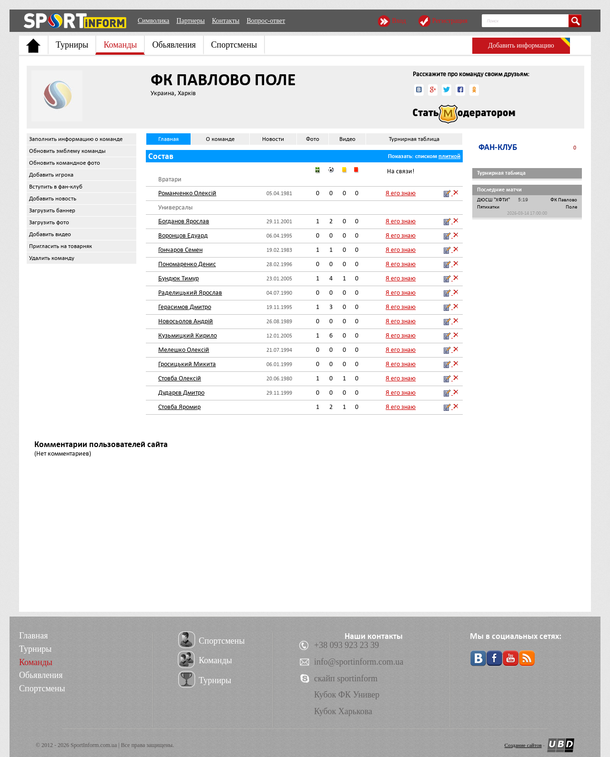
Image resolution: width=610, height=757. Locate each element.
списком (426, 156)
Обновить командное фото (64, 162)
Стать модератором (464, 114)
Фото (312, 139)
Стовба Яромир (179, 406)
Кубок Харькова (343, 711)
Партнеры (190, 20)
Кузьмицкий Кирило (187, 335)
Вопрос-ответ (265, 20)
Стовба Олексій (179, 378)
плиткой (449, 156)
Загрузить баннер (52, 210)
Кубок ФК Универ (346, 694)
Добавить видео (50, 234)
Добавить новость (52, 198)
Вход (399, 20)
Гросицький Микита (187, 364)
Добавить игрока (51, 174)
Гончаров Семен (180, 249)
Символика (153, 20)
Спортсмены (234, 45)
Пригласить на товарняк (60, 246)
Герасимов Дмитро (184, 306)
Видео (347, 139)
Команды (120, 45)
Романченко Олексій (187, 193)
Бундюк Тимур (178, 278)
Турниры (72, 45)
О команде (220, 139)
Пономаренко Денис (187, 264)
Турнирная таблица (414, 139)
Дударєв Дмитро (181, 392)
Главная (168, 139)
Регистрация (450, 20)
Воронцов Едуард (183, 235)
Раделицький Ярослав (190, 292)
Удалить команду (51, 258)
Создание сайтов (523, 745)
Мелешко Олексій (183, 349)
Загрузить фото (49, 222)
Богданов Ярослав (183, 221)
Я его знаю (401, 193)
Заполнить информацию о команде (75, 139)
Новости (273, 139)
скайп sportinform (345, 678)
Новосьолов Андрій (185, 321)
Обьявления (173, 45)
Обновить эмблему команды (67, 151)
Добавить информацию (521, 45)
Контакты (226, 20)
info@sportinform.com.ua (359, 662)
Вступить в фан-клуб (55, 186)
